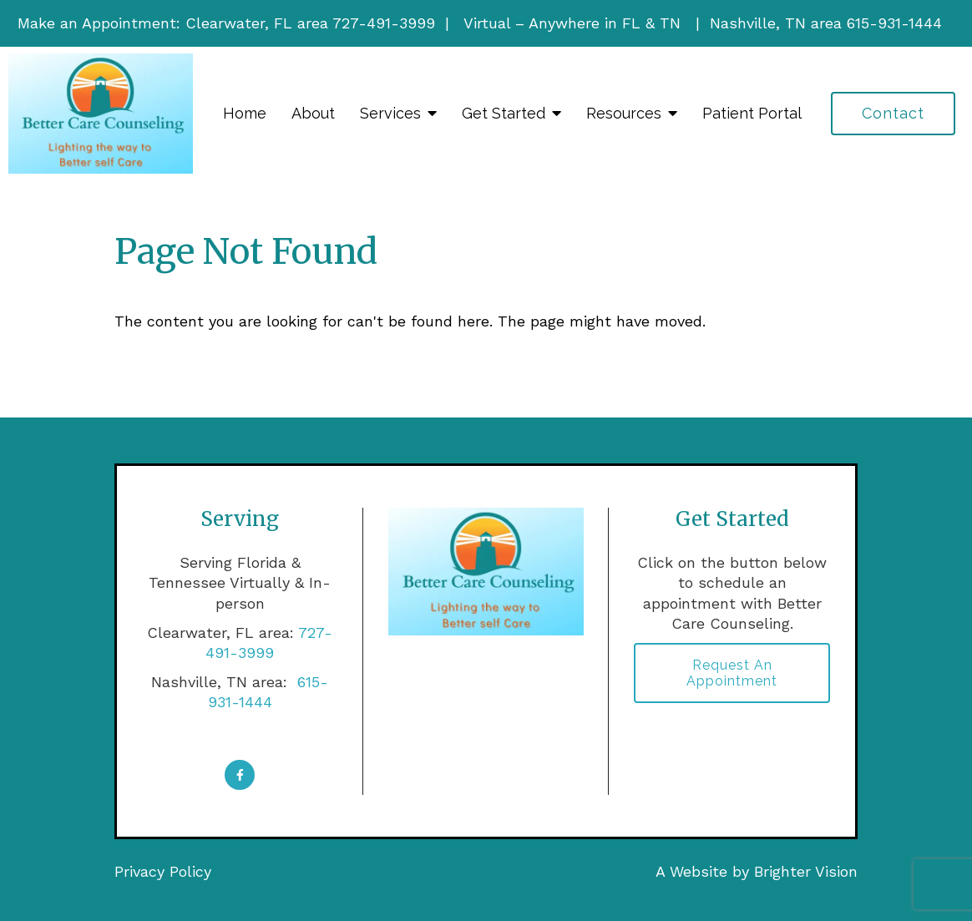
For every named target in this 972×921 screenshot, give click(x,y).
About (313, 113)
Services (390, 113)
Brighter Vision (806, 871)
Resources (623, 113)
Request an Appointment (731, 673)
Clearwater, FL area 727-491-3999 (310, 23)
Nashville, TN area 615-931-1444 (826, 23)
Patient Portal (752, 113)
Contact (893, 113)
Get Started (503, 113)
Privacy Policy (162, 871)
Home (244, 113)
